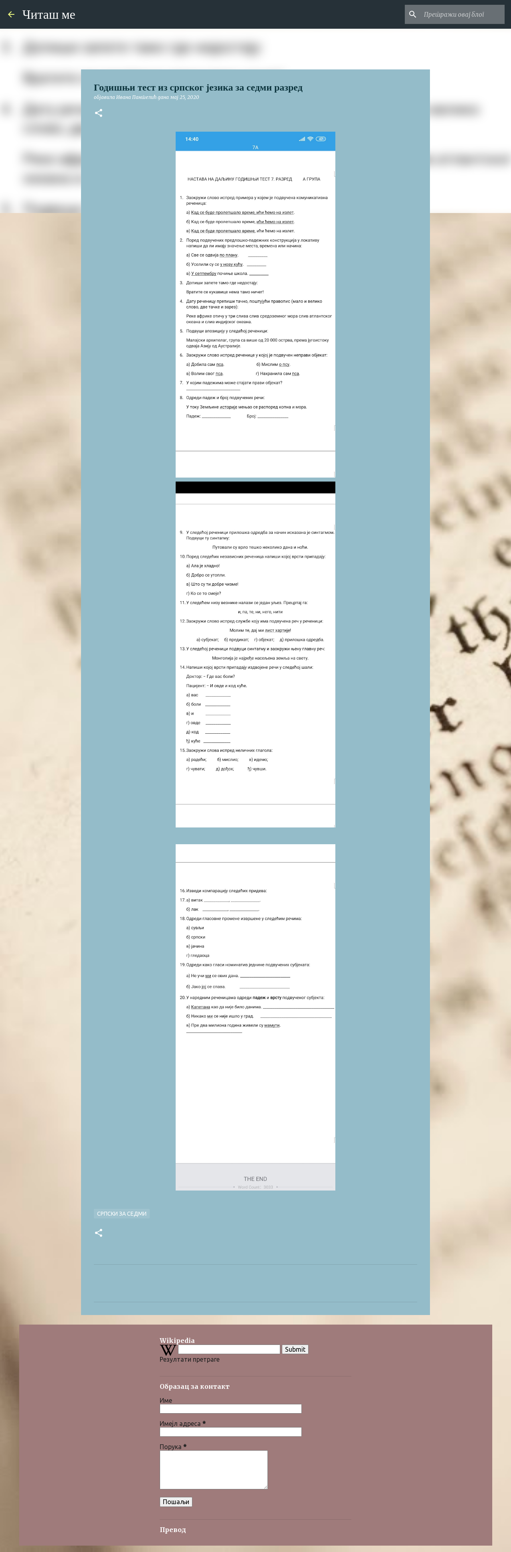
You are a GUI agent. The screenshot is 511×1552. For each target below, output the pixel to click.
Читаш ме (48, 14)
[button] (98, 113)
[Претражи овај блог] (463, 14)
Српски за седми (122, 1213)
